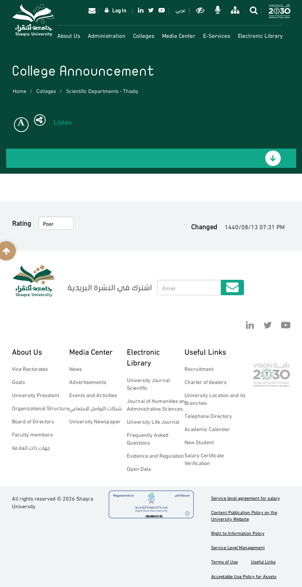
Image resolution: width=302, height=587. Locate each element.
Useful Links (205, 351)
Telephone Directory (208, 415)
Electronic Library (260, 35)
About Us (68, 35)
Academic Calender (207, 429)
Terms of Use (224, 561)
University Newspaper (95, 421)
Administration (106, 35)
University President (35, 395)
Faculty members (32, 434)
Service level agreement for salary (245, 497)
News (75, 368)
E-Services (216, 35)
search (253, 10)
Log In (119, 10)
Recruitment (198, 368)
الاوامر (217, 10)
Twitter (151, 10)
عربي (181, 9)
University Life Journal (153, 421)
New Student (199, 442)
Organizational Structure (40, 408)
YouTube (161, 10)
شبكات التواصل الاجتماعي (95, 408)
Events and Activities (93, 395)
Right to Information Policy (237, 532)
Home (19, 90)
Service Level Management (238, 547)
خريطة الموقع (234, 10)
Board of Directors (33, 421)
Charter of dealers (205, 381)
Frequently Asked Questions (148, 438)
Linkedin (140, 10)
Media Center (178, 35)
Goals (18, 381)
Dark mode (199, 10)
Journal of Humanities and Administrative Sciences (157, 404)
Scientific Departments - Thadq (102, 90)
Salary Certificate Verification (204, 459)
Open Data (139, 468)
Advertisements (87, 381)
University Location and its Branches (215, 398)
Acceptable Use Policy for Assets (243, 576)
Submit (232, 287)
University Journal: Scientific (149, 383)
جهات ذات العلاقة (31, 447)
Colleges (143, 35)
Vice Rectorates (30, 368)
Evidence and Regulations (157, 455)
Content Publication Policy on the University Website (244, 515)
